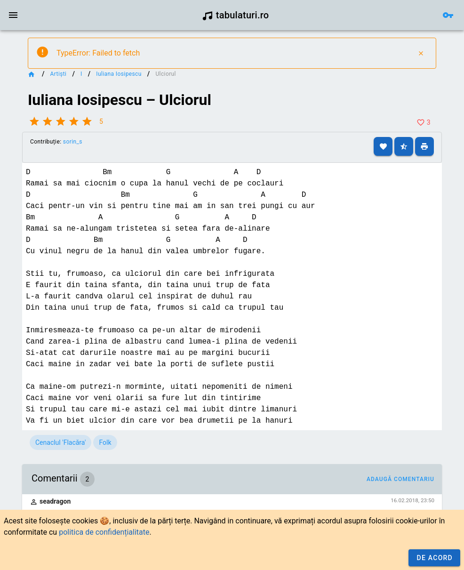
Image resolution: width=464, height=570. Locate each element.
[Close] (420, 53)
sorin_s (72, 141)
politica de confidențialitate (104, 532)
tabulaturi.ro (235, 15)
